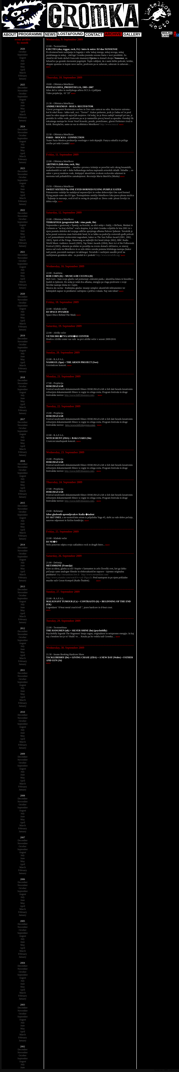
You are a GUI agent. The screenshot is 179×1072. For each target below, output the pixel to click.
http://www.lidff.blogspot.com (79, 425)
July (22, 60)
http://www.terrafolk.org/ (108, 255)
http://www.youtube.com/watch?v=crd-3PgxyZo (69, 577)
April (22, 69)
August (22, 57)
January (22, 78)
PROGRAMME (30, 34)
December (22, 87)
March (22, 72)
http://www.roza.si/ (109, 124)
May (22, 66)
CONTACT (94, 35)
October (22, 51)
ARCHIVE (113, 34)
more (48, 67)
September (23, 54)
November (23, 90)
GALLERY (132, 34)
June (22, 63)
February (22, 75)
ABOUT (9, 35)
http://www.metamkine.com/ (95, 574)
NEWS (50, 34)
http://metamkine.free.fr (68, 574)
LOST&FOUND (70, 34)
